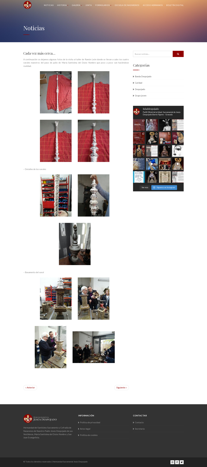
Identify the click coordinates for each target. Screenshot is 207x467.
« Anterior (30, 387)
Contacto (139, 422)
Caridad (138, 82)
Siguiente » (121, 387)
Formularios (103, 5)
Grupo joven (140, 95)
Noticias (49, 5)
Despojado (140, 89)
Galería (77, 5)
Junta (88, 5)
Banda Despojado (143, 76)
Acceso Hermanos (153, 5)
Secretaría (140, 428)
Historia (62, 5)
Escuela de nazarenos (127, 5)
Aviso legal (85, 428)
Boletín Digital (175, 5)
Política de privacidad (90, 422)
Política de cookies (89, 435)
